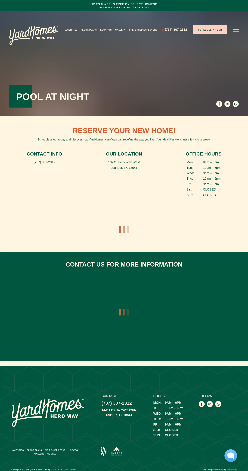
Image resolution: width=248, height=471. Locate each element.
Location (106, 30)
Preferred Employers (143, 30)
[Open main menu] (235, 29)
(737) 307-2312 (44, 162)
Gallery (120, 30)
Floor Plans (89, 30)
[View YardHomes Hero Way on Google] (236, 104)
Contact (52, 454)
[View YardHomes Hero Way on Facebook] (219, 104)
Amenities (71, 30)
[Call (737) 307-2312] (174, 29)
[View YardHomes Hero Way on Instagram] (227, 104)
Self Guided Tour (55, 450)
